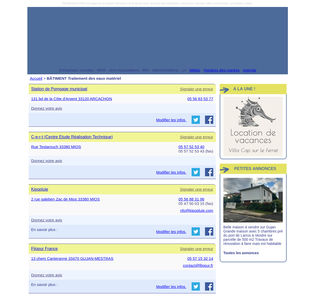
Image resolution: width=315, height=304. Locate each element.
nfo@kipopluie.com (196, 210)
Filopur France (44, 248)
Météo (195, 70)
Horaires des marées (222, 70)
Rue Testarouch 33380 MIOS (56, 147)
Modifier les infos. (171, 120)
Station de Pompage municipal (59, 89)
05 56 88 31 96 (191, 199)
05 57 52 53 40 (191, 147)
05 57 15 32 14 (200, 258)
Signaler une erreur (196, 89)
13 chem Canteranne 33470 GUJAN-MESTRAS (72, 258)
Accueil (36, 78)
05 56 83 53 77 (200, 99)
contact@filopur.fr (198, 265)
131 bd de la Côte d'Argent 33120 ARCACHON (71, 99)
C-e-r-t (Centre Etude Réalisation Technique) (72, 137)
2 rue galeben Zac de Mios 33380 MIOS (65, 199)
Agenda (249, 70)
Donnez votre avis (46, 108)
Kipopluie (39, 189)
